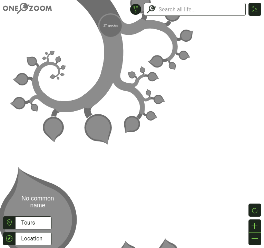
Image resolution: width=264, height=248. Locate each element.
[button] (9, 223)
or (132, 124)
